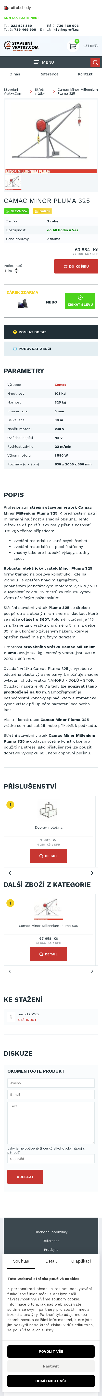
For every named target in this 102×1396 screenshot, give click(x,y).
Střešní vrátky (40, 91)
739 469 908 (25, 29)
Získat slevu (80, 300)
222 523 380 (21, 26)
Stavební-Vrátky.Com (13, 91)
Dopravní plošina (51, 827)
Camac (60, 385)
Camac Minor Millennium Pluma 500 (51, 926)
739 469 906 (68, 26)
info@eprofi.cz (65, 29)
